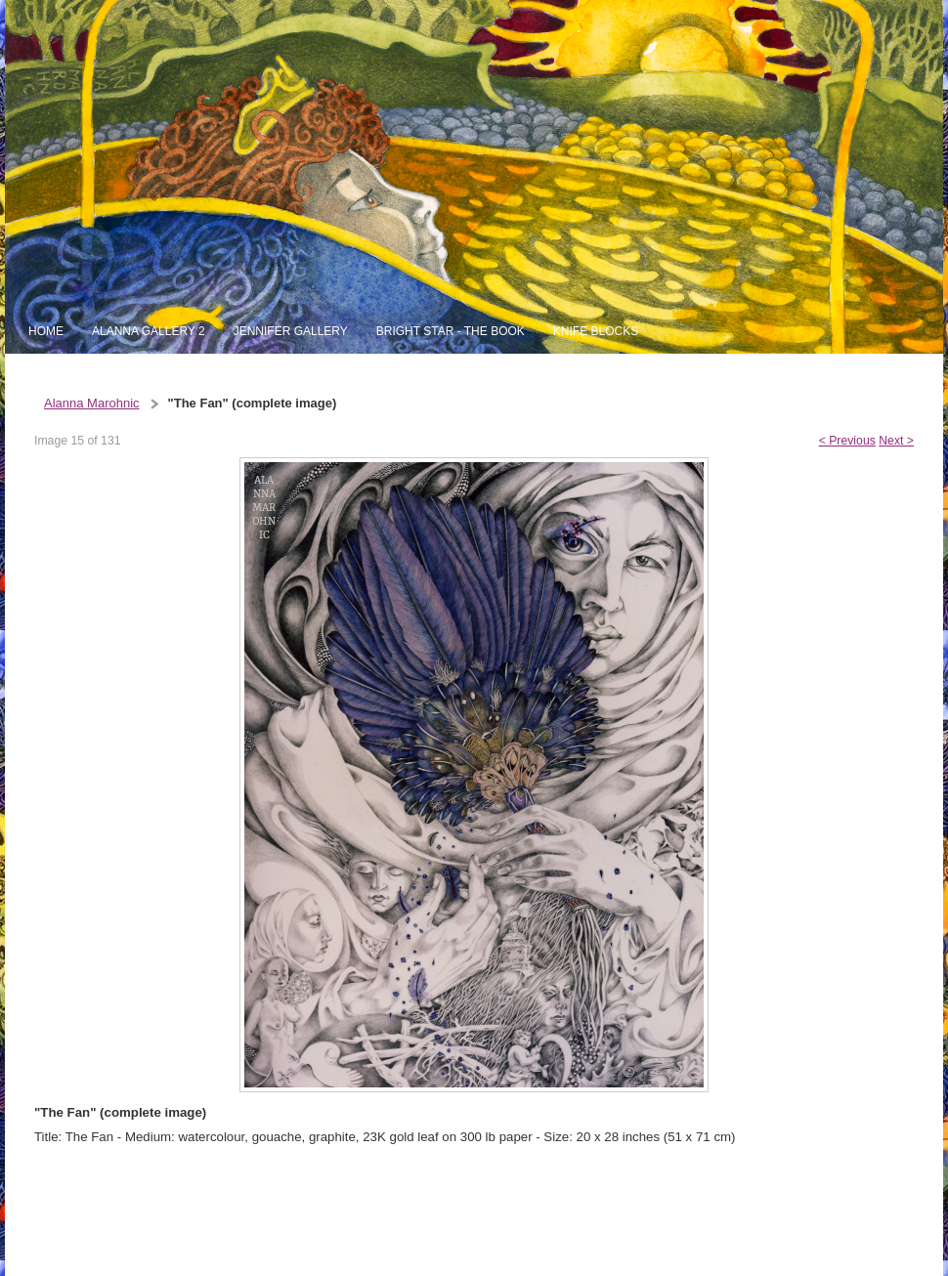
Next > (896, 440)
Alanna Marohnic (92, 403)
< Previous (847, 440)
